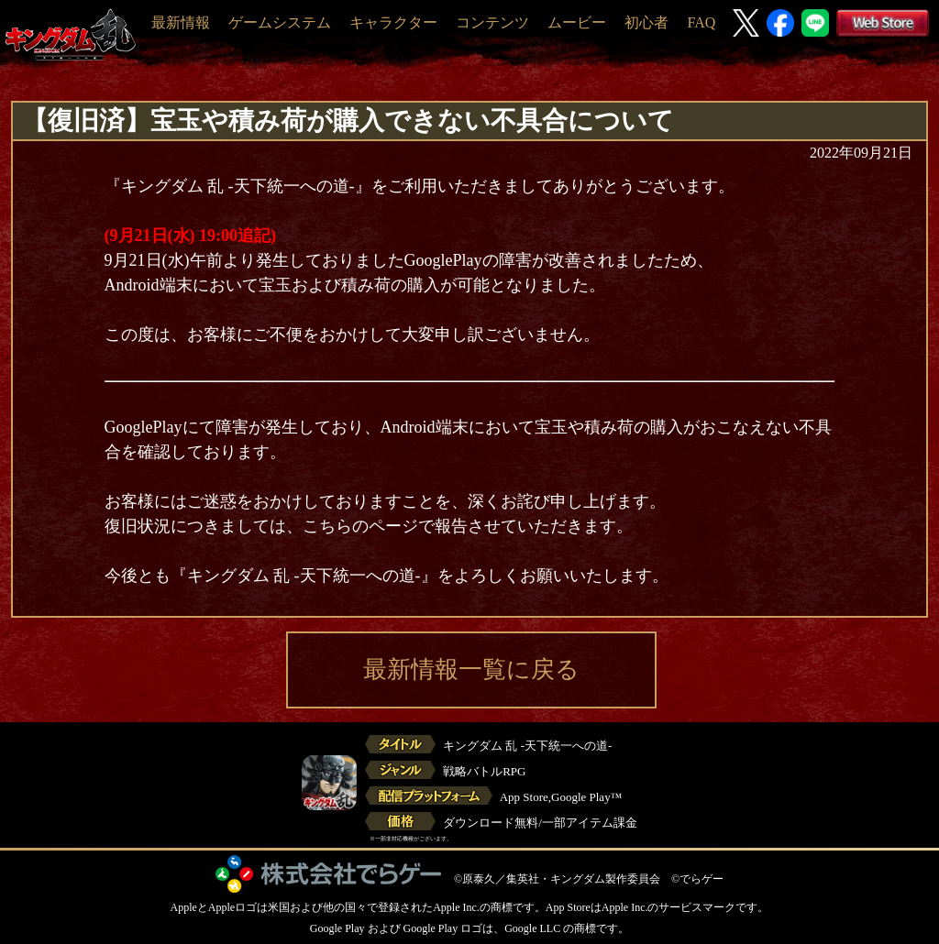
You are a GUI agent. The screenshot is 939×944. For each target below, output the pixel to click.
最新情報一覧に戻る (471, 669)
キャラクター (393, 22)
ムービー (576, 22)
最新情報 (180, 22)
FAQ (701, 22)
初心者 (646, 22)
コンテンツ (492, 22)
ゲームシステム (279, 22)
